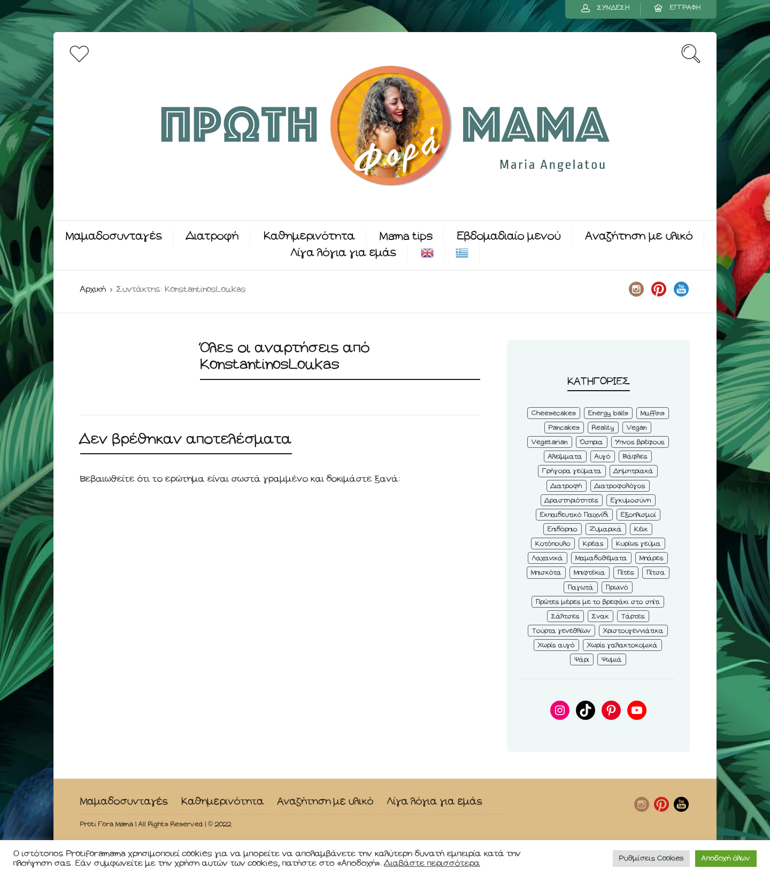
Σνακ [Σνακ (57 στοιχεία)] (600, 616)
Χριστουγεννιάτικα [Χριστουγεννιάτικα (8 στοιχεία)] (633, 631)
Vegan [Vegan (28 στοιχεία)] (637, 428)
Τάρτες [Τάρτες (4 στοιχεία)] (633, 616)
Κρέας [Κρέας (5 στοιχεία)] (593, 544)
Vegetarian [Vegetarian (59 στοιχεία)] (550, 442)
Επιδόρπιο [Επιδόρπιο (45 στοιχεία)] (563, 529)
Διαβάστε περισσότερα (432, 863)
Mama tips (406, 236)
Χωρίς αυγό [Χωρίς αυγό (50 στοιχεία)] (556, 645)
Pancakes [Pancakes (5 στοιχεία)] (564, 428)
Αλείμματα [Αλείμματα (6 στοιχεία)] (565, 457)
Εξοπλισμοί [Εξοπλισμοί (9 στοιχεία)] (638, 515)
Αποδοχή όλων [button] (726, 859)
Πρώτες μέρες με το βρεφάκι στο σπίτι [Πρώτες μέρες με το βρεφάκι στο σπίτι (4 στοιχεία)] (598, 602)
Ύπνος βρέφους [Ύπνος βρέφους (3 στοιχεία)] (640, 442)
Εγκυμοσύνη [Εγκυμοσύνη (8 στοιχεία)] (631, 500)
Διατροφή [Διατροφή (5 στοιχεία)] (566, 486)
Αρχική (93, 289)
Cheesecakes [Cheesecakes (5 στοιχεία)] (554, 413)
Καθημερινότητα (309, 236)
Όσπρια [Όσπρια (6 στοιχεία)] (591, 442)
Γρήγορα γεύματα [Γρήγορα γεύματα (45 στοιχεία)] (572, 471)
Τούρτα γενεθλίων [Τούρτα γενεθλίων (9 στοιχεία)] (561, 631)
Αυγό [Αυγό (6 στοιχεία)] (603, 457)
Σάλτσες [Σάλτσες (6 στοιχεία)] (565, 616)
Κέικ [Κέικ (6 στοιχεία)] (641, 529)
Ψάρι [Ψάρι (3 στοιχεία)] (581, 660)
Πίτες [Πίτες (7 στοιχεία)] (626, 573)
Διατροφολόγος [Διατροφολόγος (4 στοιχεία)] (620, 486)
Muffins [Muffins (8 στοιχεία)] (653, 413)
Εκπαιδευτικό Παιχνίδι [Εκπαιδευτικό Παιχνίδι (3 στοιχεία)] (574, 515)
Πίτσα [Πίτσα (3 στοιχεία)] (655, 573)
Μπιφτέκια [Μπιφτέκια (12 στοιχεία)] (589, 573)
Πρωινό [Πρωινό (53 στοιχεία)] (617, 588)
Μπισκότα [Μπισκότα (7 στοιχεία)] (546, 573)
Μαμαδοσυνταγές (114, 236)
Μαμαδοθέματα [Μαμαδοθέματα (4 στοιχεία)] (601, 558)
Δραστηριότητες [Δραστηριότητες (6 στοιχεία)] (571, 500)
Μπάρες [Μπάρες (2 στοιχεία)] (652, 558)
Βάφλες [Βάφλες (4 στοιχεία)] (635, 457)
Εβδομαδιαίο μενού (509, 236)
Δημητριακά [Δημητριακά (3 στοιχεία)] (633, 471)
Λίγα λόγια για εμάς (343, 253)
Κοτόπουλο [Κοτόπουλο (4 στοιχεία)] (553, 544)
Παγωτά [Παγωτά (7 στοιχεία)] (581, 588)
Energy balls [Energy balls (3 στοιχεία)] (608, 413)
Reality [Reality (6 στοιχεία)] (603, 428)
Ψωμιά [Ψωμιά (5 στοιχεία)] (612, 660)
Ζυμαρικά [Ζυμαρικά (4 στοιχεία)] (606, 529)
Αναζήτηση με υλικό (639, 236)
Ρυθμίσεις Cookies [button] (651, 859)
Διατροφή (213, 236)
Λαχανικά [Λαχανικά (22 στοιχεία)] (547, 558)
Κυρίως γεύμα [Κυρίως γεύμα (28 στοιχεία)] (638, 544)
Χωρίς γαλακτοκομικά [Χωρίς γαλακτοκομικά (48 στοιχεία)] (622, 645)
